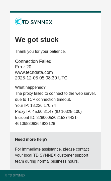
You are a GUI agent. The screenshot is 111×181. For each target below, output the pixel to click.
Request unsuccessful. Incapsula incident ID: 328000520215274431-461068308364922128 (55, 90)
